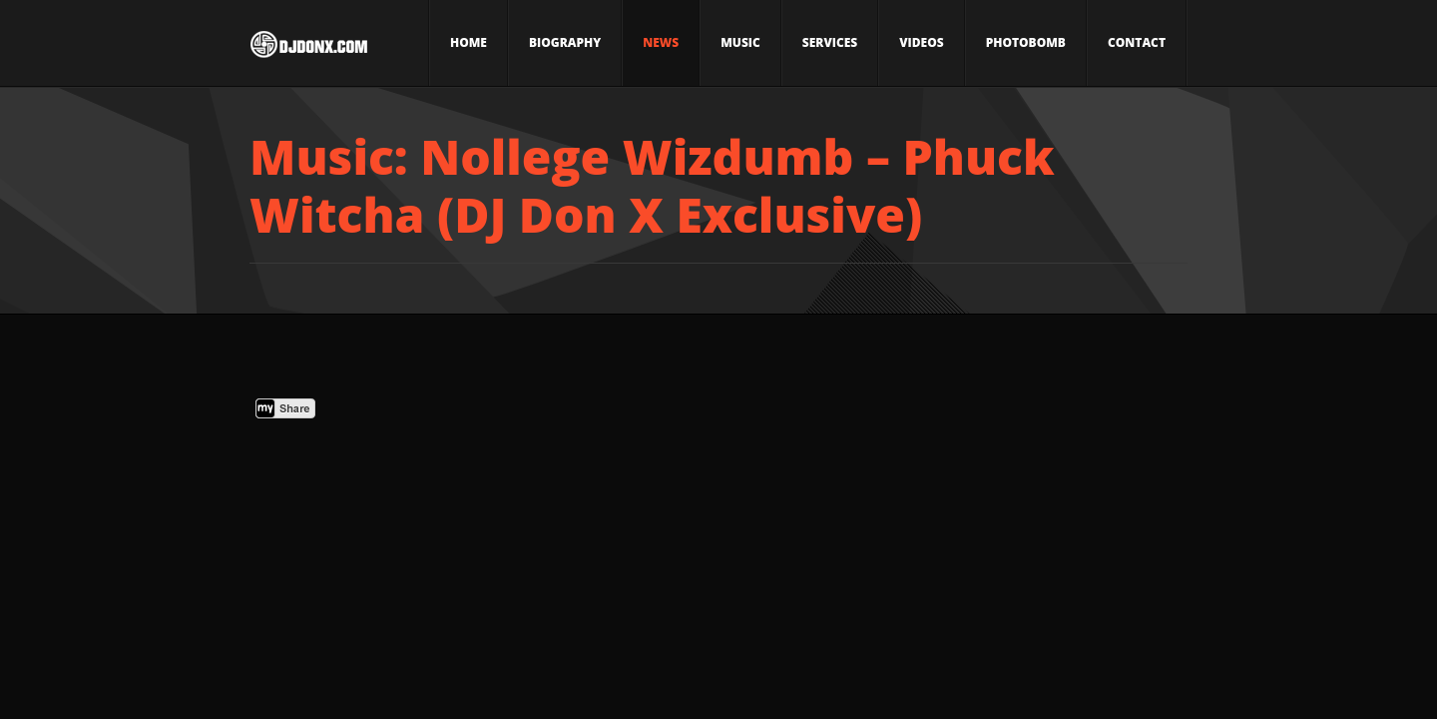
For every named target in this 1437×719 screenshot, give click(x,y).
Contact (1137, 42)
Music (740, 42)
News (661, 42)
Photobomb (1026, 42)
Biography (565, 42)
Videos (921, 42)
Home (468, 42)
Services (829, 42)
